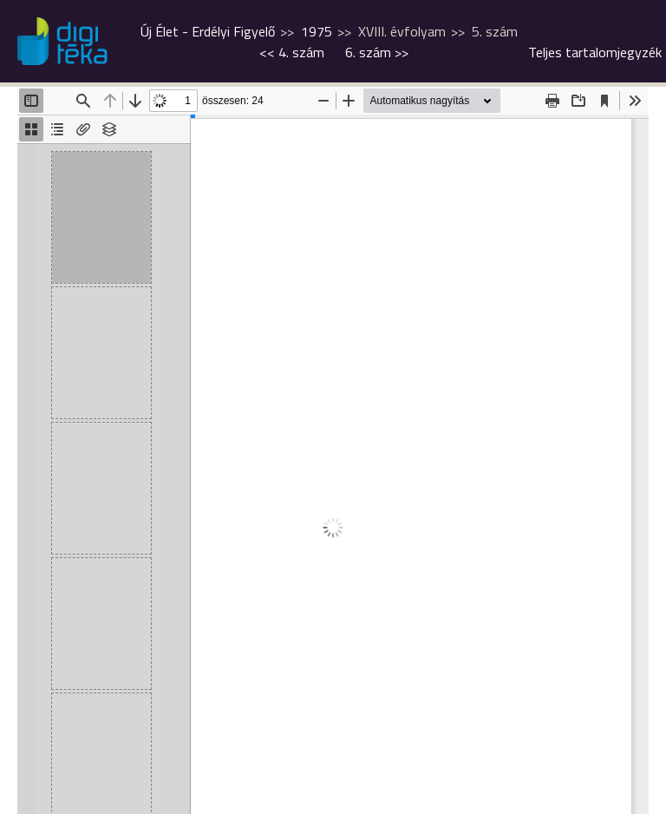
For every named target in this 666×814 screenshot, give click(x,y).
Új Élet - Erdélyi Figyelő (207, 31)
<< (291, 52)
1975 (316, 31)
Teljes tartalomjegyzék (595, 52)
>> (376, 52)
